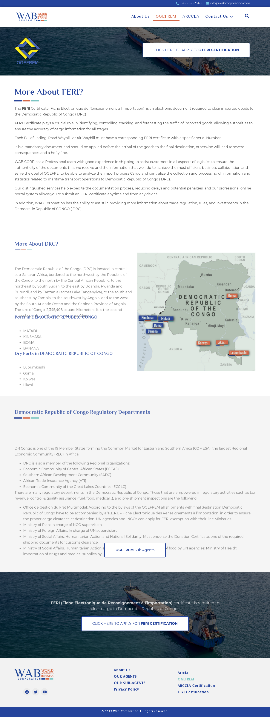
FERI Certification (193, 692)
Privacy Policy (126, 689)
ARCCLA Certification (196, 686)
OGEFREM (166, 16)
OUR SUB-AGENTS (130, 683)
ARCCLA (191, 16)
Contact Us (219, 16)
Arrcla (183, 673)
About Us (140, 16)
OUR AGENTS (125, 676)
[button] (247, 15)
